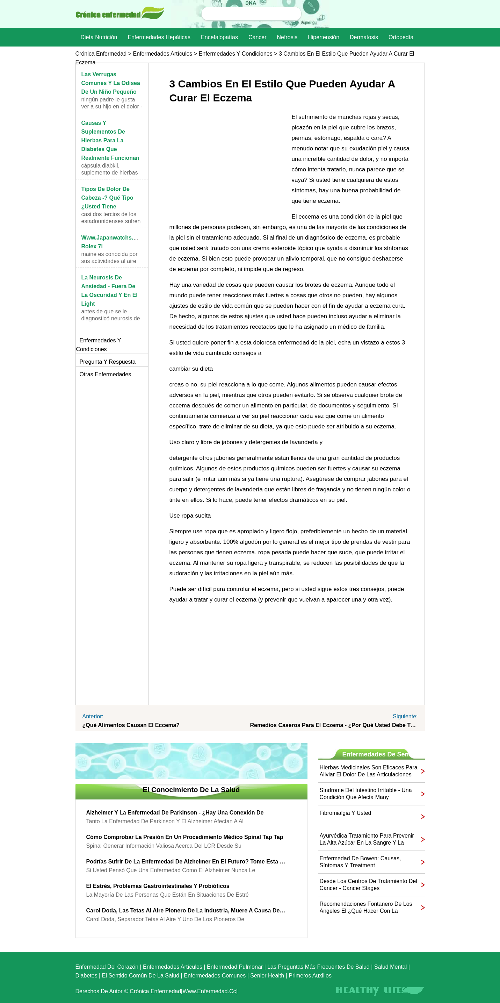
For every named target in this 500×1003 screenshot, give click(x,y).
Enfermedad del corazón (107, 967)
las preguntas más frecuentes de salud (318, 967)
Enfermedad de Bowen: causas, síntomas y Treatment (360, 861)
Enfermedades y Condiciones (236, 54)
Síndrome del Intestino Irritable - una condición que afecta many (366, 793)
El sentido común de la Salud (140, 976)
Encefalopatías (219, 37)
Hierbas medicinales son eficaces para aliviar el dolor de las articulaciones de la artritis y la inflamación (369, 771)
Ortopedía (401, 37)
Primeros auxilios (310, 976)
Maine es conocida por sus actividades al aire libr (109, 261)
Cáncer (257, 37)
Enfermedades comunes (215, 976)
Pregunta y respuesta (108, 362)
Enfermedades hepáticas (159, 37)
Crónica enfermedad (101, 54)
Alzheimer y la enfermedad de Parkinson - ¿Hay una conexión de (175, 813)
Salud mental (390, 967)
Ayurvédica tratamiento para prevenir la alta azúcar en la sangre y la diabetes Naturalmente (367, 839)
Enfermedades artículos (162, 54)
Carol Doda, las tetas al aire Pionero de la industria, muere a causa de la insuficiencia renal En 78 (186, 910)
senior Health (267, 976)
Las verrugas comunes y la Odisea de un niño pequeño (110, 83)
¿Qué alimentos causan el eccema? (131, 725)
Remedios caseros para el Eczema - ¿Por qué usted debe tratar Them (334, 725)
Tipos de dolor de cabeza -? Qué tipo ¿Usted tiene (107, 197)
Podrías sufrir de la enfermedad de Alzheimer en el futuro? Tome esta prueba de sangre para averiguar (186, 862)
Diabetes (86, 976)
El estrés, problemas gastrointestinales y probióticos (158, 886)
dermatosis (364, 37)
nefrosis (287, 37)
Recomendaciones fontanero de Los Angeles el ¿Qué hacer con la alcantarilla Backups (366, 908)
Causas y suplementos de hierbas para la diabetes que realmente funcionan (110, 140)
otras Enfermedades (105, 374)
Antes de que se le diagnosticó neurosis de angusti (110, 318)
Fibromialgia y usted (345, 813)
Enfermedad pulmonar (235, 967)
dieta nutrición (99, 37)
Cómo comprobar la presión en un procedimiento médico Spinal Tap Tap (184, 837)
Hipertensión (323, 37)
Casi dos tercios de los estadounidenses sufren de (111, 221)
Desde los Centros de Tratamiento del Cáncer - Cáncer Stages (368, 884)
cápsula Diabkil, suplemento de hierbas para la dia (109, 173)
